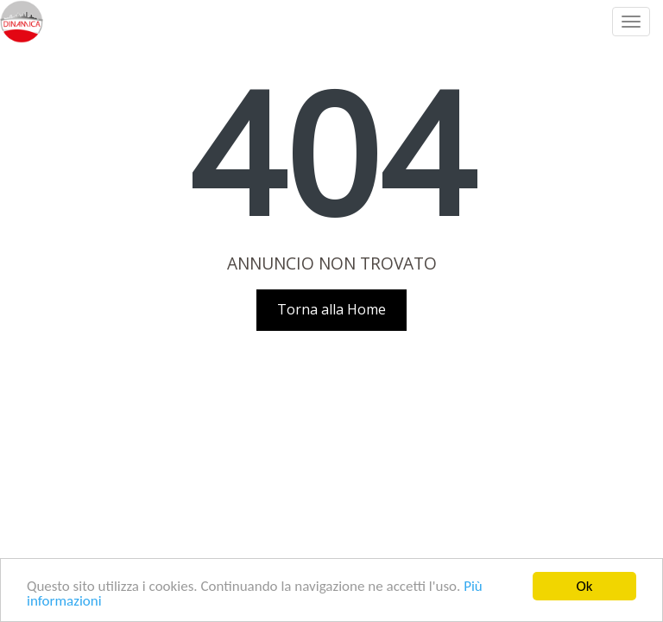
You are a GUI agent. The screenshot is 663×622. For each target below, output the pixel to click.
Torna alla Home (331, 309)
